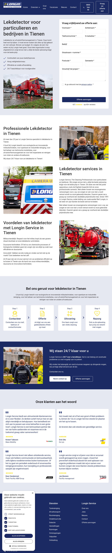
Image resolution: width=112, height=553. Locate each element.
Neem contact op (60, 379)
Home (25, 7)
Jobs (84, 512)
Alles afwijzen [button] (18, 541)
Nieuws (64, 7)
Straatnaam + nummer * (71, 52)
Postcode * (66, 61)
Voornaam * (66, 28)
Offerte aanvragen (82, 379)
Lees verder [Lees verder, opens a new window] (17, 509)
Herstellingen (54, 526)
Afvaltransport (54, 512)
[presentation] (78, 90)
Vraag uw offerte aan (102, 7)
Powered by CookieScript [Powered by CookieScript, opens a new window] (19, 548)
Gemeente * (89, 61)
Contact (73, 7)
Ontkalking (53, 540)
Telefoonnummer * (69, 36)
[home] (12, 5)
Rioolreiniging (54, 515)
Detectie (52, 522)
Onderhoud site (55, 519)
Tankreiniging (54, 508)
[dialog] (18, 521)
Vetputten (53, 537)
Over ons (44, 7)
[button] (36, 7)
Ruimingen (53, 529)
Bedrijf (64, 44)
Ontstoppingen (55, 533)
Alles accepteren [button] (18, 536)
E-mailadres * (90, 36)
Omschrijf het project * (70, 69)
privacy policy (86, 84)
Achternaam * (90, 28)
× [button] (32, 493)
